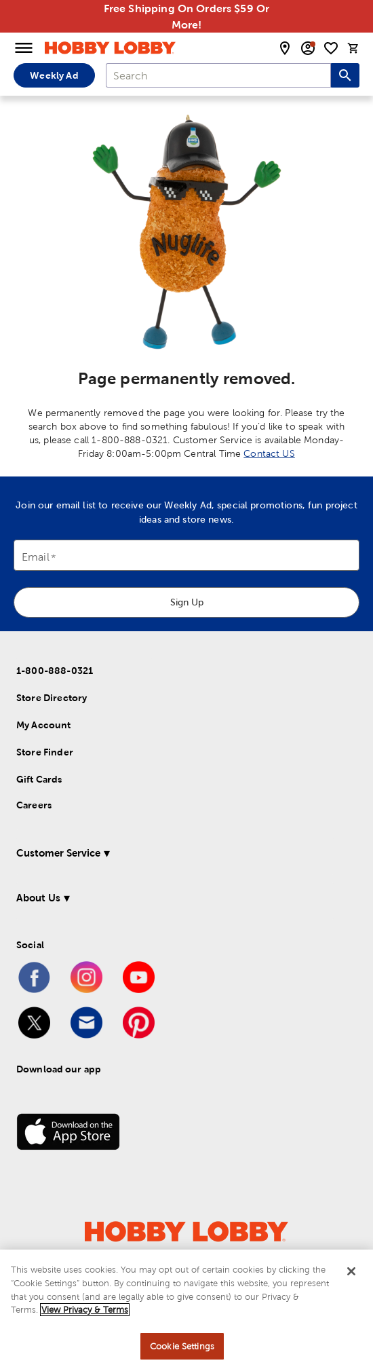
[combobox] (218, 75)
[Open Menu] (24, 48)
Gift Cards (39, 779)
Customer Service (58, 853)
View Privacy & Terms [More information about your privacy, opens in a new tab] (84, 1313)
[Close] (351, 1275)
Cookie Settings (182, 1350)
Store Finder (44, 752)
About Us (38, 897)
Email (36, 557)
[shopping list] (331, 48)
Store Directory (51, 697)
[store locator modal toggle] (285, 48)
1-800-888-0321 (54, 670)
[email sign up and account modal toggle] (308, 48)
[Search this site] (345, 75)
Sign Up (186, 602)
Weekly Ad (54, 75)
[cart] (353, 48)
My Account (43, 724)
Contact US (269, 453)
